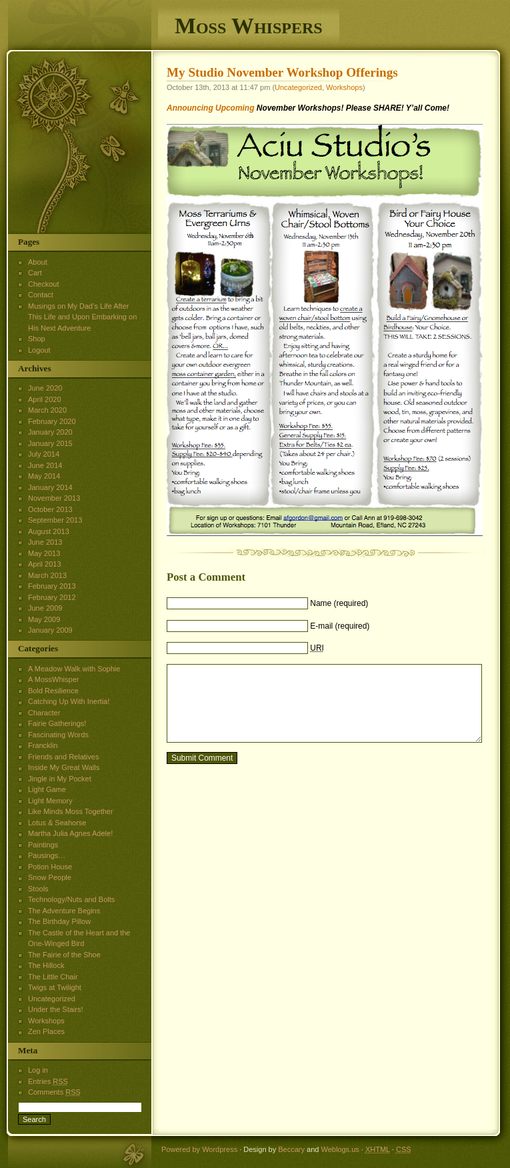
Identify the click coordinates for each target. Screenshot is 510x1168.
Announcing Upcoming (210, 108)
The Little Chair (53, 977)
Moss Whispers (249, 25)
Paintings (43, 845)
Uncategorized (298, 87)
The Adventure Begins (64, 911)
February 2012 (52, 597)
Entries (48, 1081)
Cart (35, 273)
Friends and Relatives (63, 757)
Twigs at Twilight (54, 987)
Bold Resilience (53, 691)
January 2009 (50, 630)
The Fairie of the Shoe (64, 955)
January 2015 (50, 443)
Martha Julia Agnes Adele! (70, 833)
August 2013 (48, 531)
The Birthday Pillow (59, 921)
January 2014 (50, 487)
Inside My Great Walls (63, 767)
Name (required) (339, 603)
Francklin (43, 745)
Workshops (344, 87)
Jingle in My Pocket (59, 779)
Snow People (49, 877)
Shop (36, 339)
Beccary (291, 1149)
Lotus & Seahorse (57, 823)
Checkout (43, 284)
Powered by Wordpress (199, 1149)
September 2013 (55, 520)
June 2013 (45, 542)
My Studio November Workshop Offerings (282, 72)
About (37, 262)
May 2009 (44, 619)
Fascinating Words (58, 735)
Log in (38, 1070)
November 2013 (54, 498)
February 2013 (52, 586)
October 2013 (50, 509)
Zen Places (46, 1031)
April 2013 (44, 564)
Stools (38, 889)
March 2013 (47, 575)
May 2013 (44, 553)
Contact (40, 295)
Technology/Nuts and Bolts (71, 899)
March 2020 (47, 410)
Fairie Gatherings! (57, 723)
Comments (54, 1092)
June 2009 (45, 608)
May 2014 (44, 476)
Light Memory (50, 801)
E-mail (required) (339, 626)
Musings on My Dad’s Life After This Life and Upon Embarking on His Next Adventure (82, 317)
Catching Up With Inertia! (68, 701)
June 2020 (45, 388)
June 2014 (45, 465)
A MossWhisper (53, 679)
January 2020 (50, 432)
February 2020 (52, 421)
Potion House (50, 867)
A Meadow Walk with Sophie (74, 669)
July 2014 (43, 454)
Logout (39, 350)
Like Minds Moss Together (70, 811)
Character (44, 713)
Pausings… (46, 855)
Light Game (47, 789)
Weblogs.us (340, 1149)
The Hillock (46, 965)
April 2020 (44, 399)
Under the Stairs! (55, 1009)
